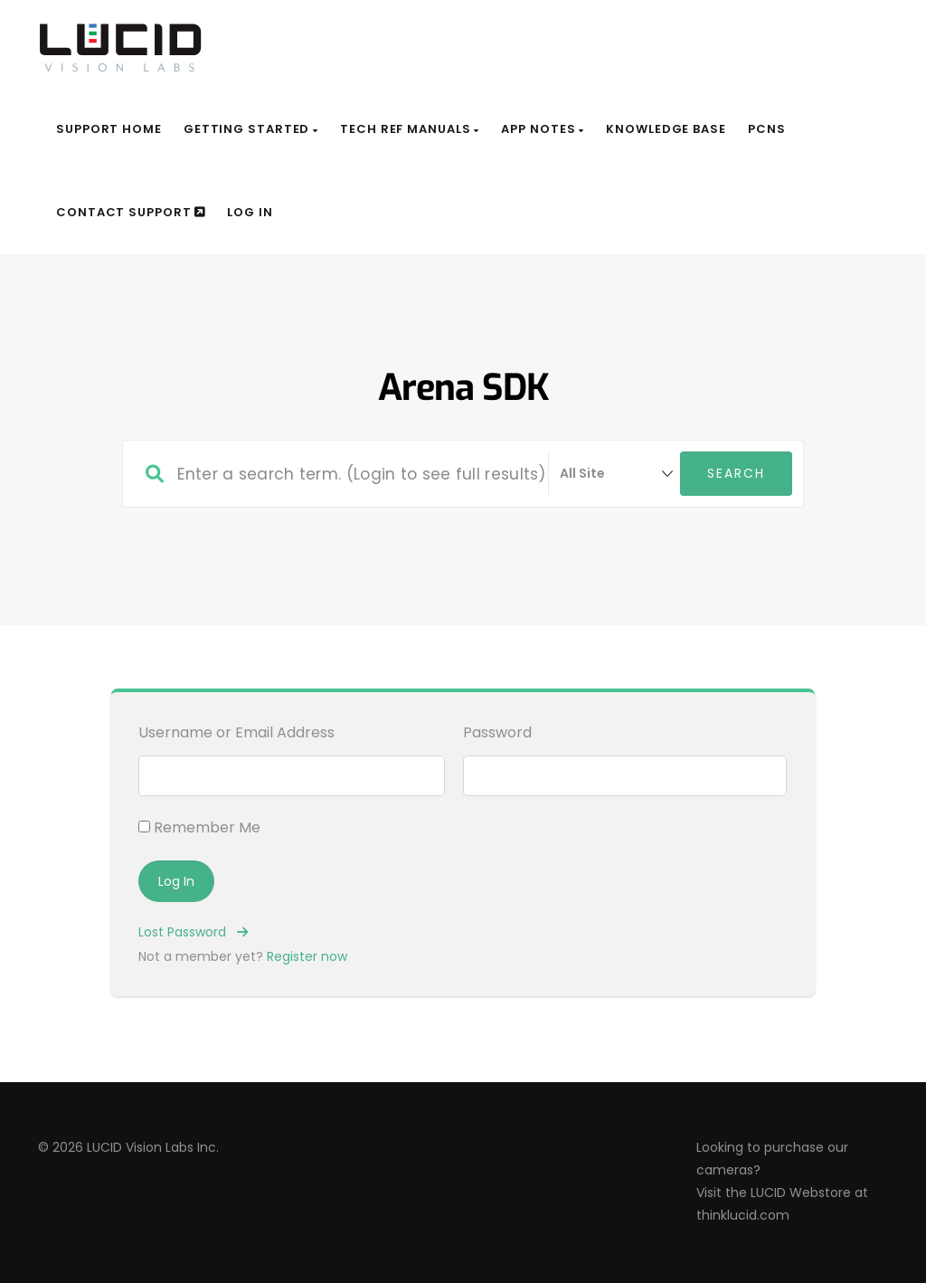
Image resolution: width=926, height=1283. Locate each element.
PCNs (767, 129)
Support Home (109, 129)
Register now (307, 956)
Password (497, 732)
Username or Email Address (236, 732)
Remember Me (199, 827)
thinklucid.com (742, 1215)
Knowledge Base (666, 129)
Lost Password (193, 932)
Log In (249, 212)
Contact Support (130, 212)
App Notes (542, 129)
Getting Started (251, 129)
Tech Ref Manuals (409, 129)
